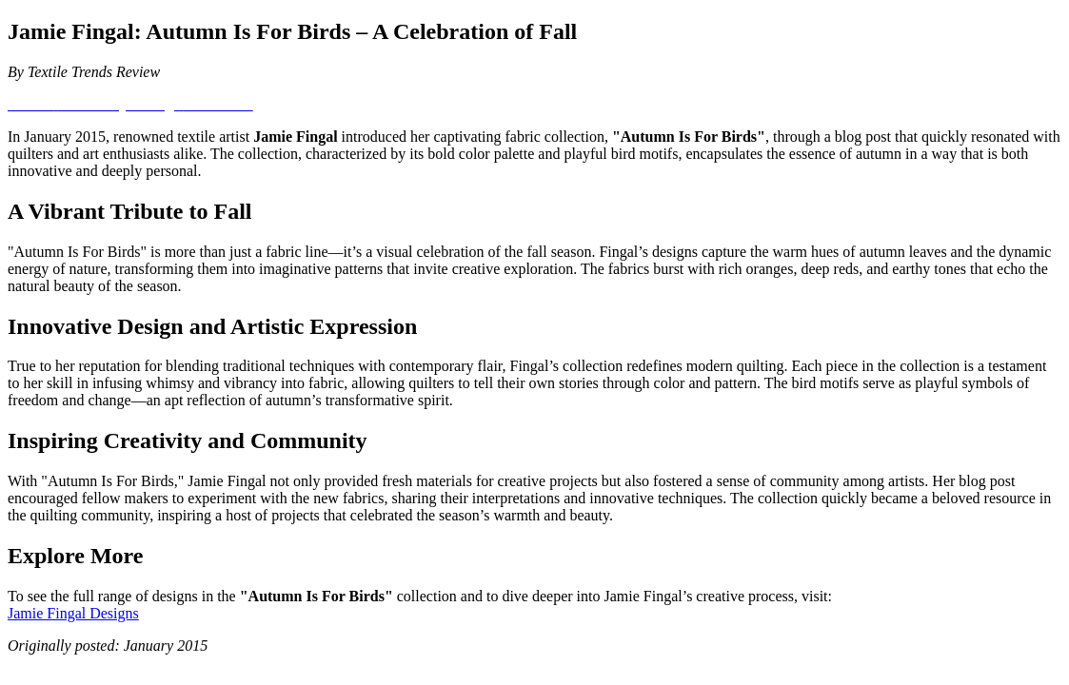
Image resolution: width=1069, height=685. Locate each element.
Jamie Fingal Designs (73, 613)
